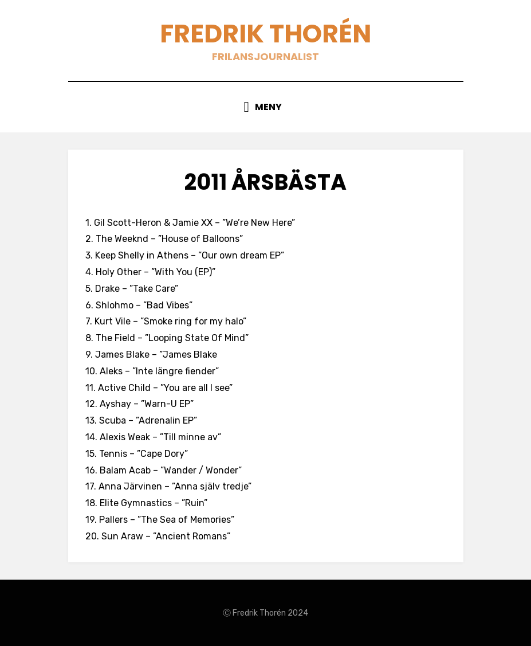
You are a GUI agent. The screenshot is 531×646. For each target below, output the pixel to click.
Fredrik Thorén (265, 33)
